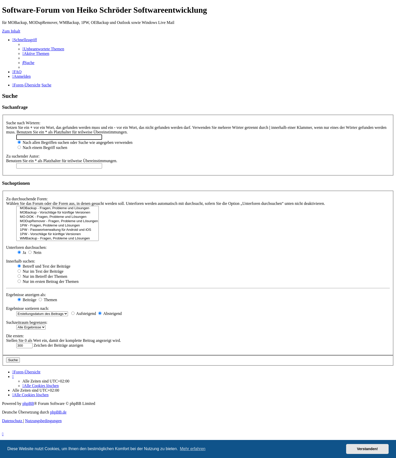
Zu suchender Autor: (23, 156)
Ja (22, 252)
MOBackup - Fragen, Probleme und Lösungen (57, 208)
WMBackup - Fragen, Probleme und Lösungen (57, 238)
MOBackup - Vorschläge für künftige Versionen (57, 212)
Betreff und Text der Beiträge (44, 266)
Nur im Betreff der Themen (42, 276)
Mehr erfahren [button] (193, 449)
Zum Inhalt (11, 31)
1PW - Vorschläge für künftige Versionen (57, 234)
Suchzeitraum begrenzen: (26, 322)
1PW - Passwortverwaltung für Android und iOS (57, 230)
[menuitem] (43, 49)
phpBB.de (58, 412)
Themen (48, 300)
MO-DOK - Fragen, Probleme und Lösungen (57, 217)
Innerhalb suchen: (20, 261)
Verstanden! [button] (367, 449)
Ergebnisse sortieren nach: (27, 308)
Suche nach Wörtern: (23, 123)
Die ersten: (15, 336)
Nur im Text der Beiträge (40, 271)
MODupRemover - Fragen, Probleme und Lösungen (57, 221)
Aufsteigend (83, 313)
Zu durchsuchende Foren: (27, 199)
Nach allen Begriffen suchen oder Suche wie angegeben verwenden (75, 142)
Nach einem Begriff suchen (42, 147)
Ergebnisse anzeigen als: (26, 295)
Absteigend (110, 313)
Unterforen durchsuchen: (26, 247)
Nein (34, 252)
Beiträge (27, 300)
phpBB (28, 403)
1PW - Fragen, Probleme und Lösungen (57, 225)
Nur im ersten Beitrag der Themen (48, 281)
